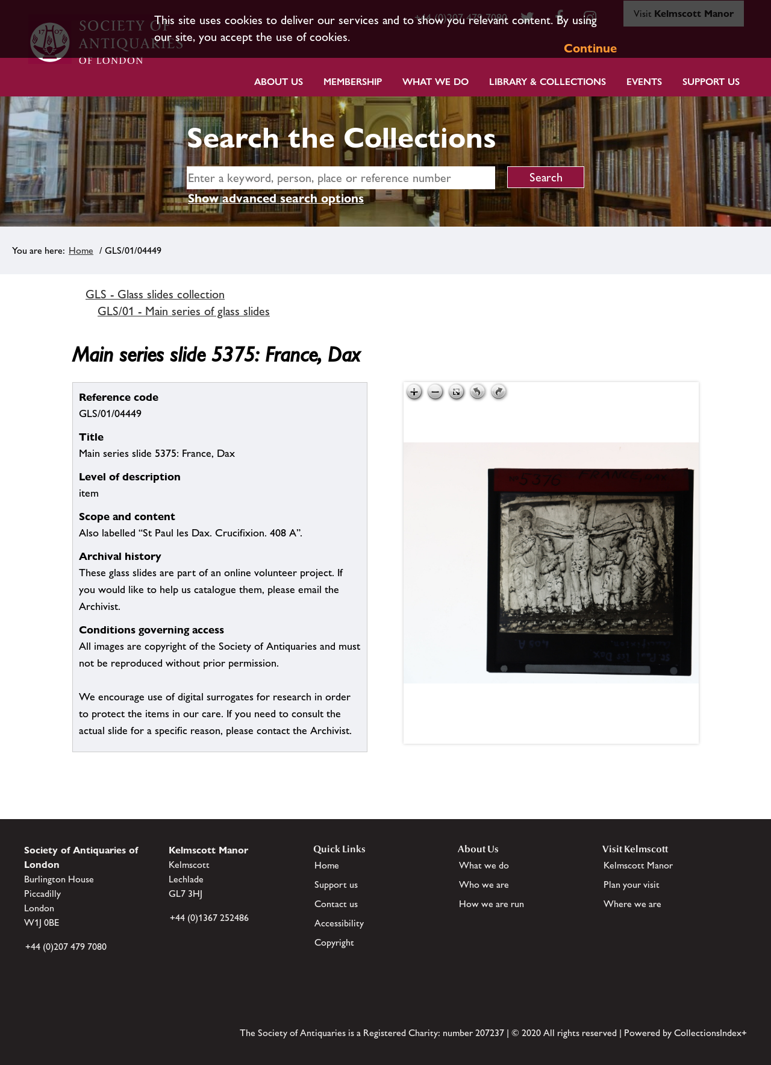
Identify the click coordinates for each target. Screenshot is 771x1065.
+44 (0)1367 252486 (209, 917)
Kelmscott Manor (638, 865)
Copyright (334, 942)
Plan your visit (632, 884)
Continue (590, 48)
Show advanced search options (276, 198)
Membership (352, 81)
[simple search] (341, 177)
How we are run (491, 903)
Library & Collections (547, 81)
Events (644, 81)
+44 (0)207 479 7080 (66, 946)
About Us (278, 81)
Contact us (336, 903)
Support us (336, 884)
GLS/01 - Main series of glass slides (184, 311)
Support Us (711, 81)
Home (81, 250)
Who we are (484, 884)
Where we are (632, 903)
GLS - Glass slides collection (155, 294)
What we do (435, 81)
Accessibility (339, 923)
